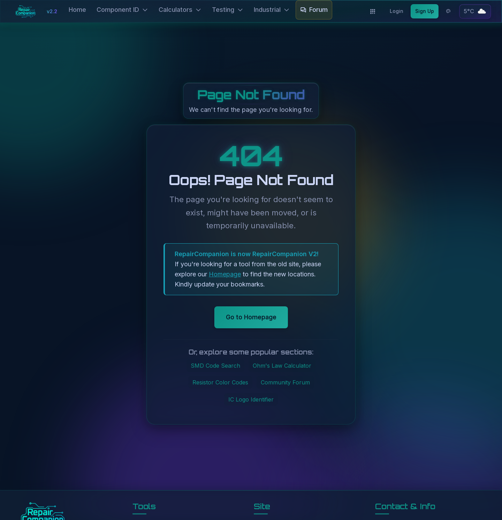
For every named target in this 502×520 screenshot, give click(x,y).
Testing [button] (227, 9)
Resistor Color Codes (220, 382)
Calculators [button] (180, 9)
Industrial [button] (272, 9)
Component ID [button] (122, 9)
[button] (475, 11)
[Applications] (373, 11)
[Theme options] (448, 11)
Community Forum (285, 382)
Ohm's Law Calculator (282, 365)
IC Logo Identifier (251, 399)
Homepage (225, 274)
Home (77, 9)
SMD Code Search (215, 365)
